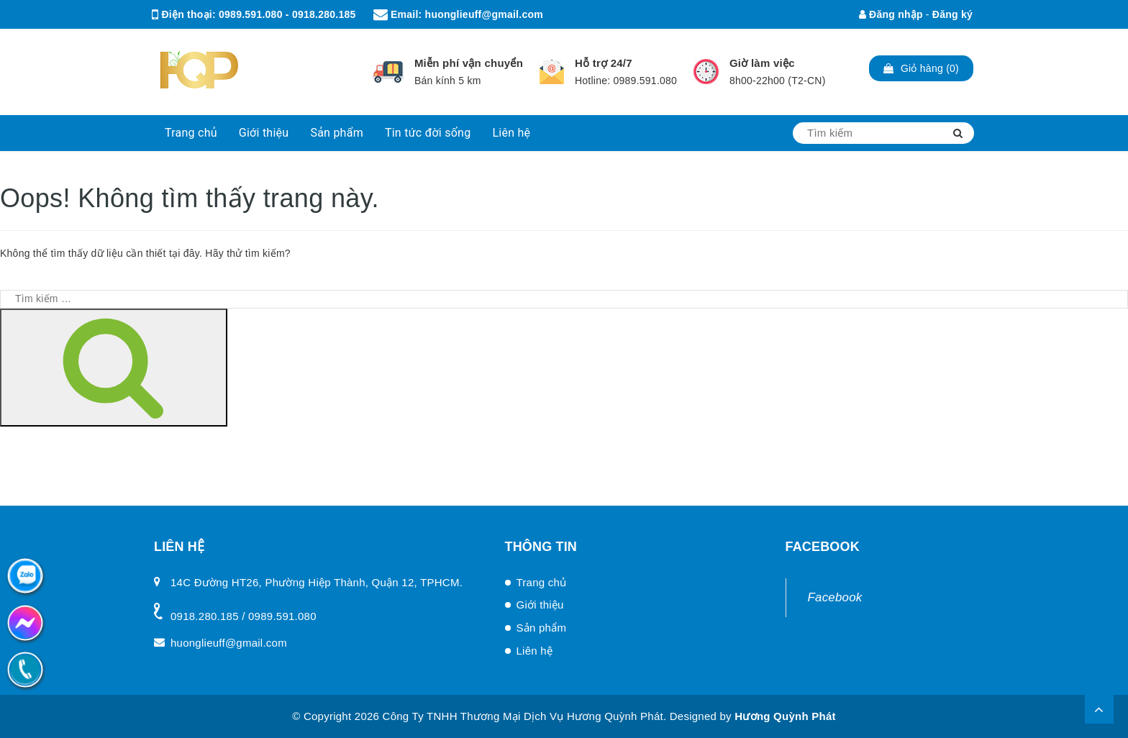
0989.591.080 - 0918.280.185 (287, 14)
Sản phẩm (336, 133)
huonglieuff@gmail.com (484, 14)
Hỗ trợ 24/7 (603, 63)
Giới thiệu (264, 133)
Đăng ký (952, 14)
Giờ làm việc (762, 63)
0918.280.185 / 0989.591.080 (243, 616)
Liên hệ (511, 133)
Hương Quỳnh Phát (785, 716)
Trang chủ (191, 133)
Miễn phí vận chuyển (468, 63)
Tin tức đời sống (428, 133)
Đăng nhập (891, 14)
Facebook (835, 597)
